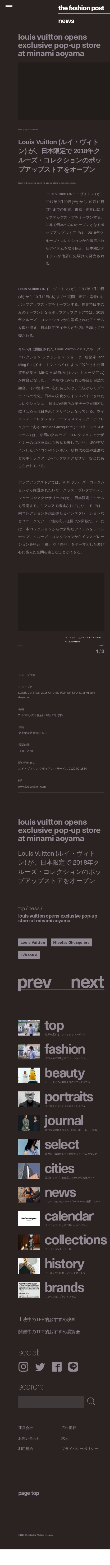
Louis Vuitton (33, 958)
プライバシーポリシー (79, 1464)
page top (28, 1508)
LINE (73, 1382)
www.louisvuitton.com (32, 802)
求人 (65, 1454)
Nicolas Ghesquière (71, 958)
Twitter (40, 1382)
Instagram (23, 1382)
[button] (82, 653)
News (66, 20)
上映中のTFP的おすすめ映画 (47, 1334)
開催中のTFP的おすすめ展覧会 (49, 1347)
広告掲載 (68, 1443)
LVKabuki (29, 970)
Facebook (57, 1382)
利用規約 (25, 1464)
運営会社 (25, 1443)
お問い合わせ (29, 1454)
